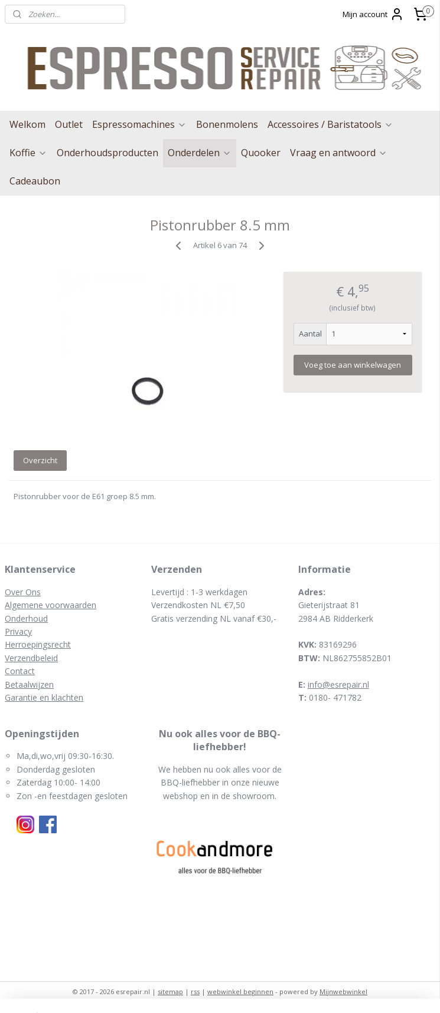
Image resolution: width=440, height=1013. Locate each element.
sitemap (170, 991)
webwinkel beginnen (240, 991)
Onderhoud (26, 618)
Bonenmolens (227, 124)
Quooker (261, 152)
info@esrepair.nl (338, 684)
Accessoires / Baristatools (330, 124)
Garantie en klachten (44, 697)
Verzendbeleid (31, 658)
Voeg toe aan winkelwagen (352, 364)
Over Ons (23, 592)
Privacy (18, 631)
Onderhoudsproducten (107, 152)
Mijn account (373, 14)
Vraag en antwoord (338, 152)
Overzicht (40, 460)
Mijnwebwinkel (343, 991)
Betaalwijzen (29, 684)
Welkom (27, 124)
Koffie (28, 152)
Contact (20, 671)
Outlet (69, 124)
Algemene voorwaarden (50, 605)
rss (195, 991)
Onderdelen (200, 152)
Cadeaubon (34, 180)
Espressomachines (139, 124)
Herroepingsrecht (38, 644)
